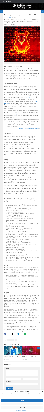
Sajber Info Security (6, 2)
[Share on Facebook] (7, 334)
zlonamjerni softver (20, 77)
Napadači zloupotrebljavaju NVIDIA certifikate (29, 357)
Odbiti (22, 404)
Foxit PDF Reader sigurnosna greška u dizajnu (11, 357)
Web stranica (8, 381)
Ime (7, 377)
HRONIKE (6, 11)
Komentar (8, 368)
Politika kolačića (18, 410)
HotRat (13, 340)
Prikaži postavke (22, 407)
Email (24, 377)
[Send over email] (27, 334)
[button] (42, 391)
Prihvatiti (22, 400)
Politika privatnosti (25, 410)
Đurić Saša (9, 17)
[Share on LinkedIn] (20, 334)
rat (15, 340)
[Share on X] (14, 334)
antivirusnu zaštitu (30, 97)
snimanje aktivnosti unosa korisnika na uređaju (24, 114)
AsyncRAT (9, 340)
